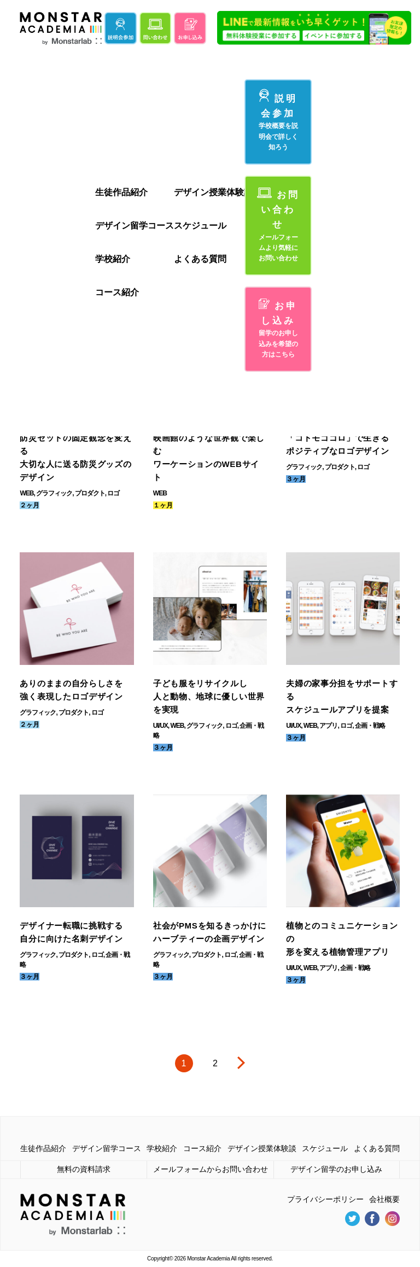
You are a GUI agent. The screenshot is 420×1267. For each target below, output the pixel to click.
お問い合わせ (278, 226)
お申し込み (278, 329)
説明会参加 (278, 121)
